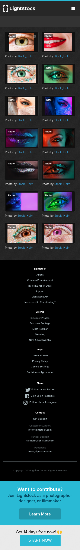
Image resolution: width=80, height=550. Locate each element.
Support (40, 291)
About (40, 274)
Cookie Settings (40, 366)
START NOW (40, 540)
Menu (73, 8)
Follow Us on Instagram (43, 402)
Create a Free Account (40, 280)
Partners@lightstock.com (40, 440)
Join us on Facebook (43, 396)
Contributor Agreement (40, 372)
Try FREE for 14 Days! (40, 285)
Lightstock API (40, 296)
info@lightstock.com (40, 429)
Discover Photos (40, 318)
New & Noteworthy (40, 340)
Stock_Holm (25, 56)
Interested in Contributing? (40, 302)
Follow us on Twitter (43, 389)
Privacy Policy (40, 361)
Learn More (40, 514)
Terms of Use (40, 355)
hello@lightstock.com (40, 451)
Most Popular (40, 329)
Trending (40, 334)
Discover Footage (40, 323)
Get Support (40, 419)
